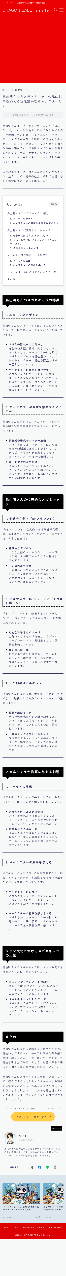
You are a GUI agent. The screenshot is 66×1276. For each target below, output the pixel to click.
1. (23, 218)
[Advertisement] (33, 50)
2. (34, 223)
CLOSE (54, 204)
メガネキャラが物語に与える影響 (27, 255)
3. (24, 248)
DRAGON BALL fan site (26, 10)
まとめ (11, 279)
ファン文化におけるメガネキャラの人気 (31, 272)
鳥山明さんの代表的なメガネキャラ (29, 230)
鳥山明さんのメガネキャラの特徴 (27, 213)
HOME (5, 1227)
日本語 (19, 90)
